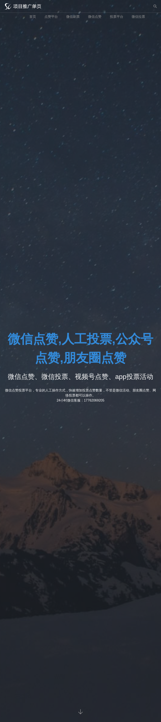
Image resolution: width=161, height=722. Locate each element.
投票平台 (116, 16)
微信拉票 (138, 16)
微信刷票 (73, 16)
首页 (32, 16)
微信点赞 (94, 16)
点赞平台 (51, 16)
